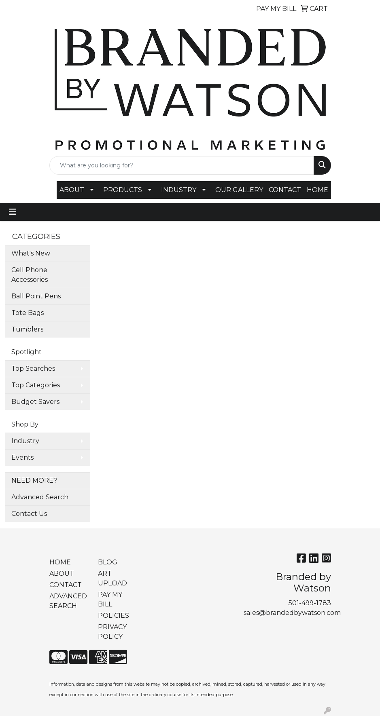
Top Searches (33, 368)
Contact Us (29, 513)
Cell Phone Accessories (29, 274)
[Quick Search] (181, 165)
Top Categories (35, 385)
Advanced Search (39, 497)
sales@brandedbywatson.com (292, 613)
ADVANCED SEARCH (68, 601)
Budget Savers (35, 402)
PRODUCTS (122, 190)
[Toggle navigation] (12, 212)
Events (22, 457)
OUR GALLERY (239, 190)
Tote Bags (27, 313)
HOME (317, 190)
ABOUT (71, 190)
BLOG (107, 562)
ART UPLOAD (112, 578)
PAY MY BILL (110, 599)
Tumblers (27, 329)
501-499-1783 (310, 603)
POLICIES (113, 615)
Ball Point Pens (36, 296)
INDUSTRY (178, 190)
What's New (30, 253)
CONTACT (285, 190)
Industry (25, 441)
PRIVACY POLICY (112, 631)
